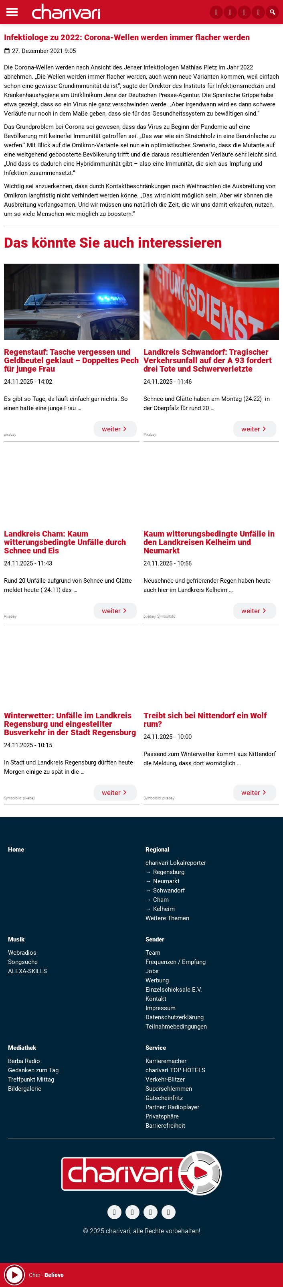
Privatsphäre (162, 1116)
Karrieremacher (166, 1061)
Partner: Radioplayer (172, 1107)
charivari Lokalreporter (176, 862)
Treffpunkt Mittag (31, 1079)
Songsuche (23, 962)
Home (16, 849)
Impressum (161, 1008)
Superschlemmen (169, 1088)
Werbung (157, 980)
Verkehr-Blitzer (165, 1079)
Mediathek (22, 1047)
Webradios (22, 952)
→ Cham (157, 899)
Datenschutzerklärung (175, 1017)
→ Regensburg (165, 872)
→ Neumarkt (163, 881)
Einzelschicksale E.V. (174, 989)
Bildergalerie (24, 1088)
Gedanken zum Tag (33, 1070)
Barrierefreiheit (165, 1125)
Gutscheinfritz (164, 1098)
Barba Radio (24, 1061)
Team (153, 952)
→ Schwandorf (165, 890)
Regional (157, 849)
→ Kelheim (160, 909)
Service (156, 1047)
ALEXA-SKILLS (27, 971)
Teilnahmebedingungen (176, 1026)
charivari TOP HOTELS (175, 1070)
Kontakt (156, 998)
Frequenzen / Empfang (176, 962)
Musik (16, 939)
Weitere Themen (167, 918)
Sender (155, 939)
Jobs (152, 971)
